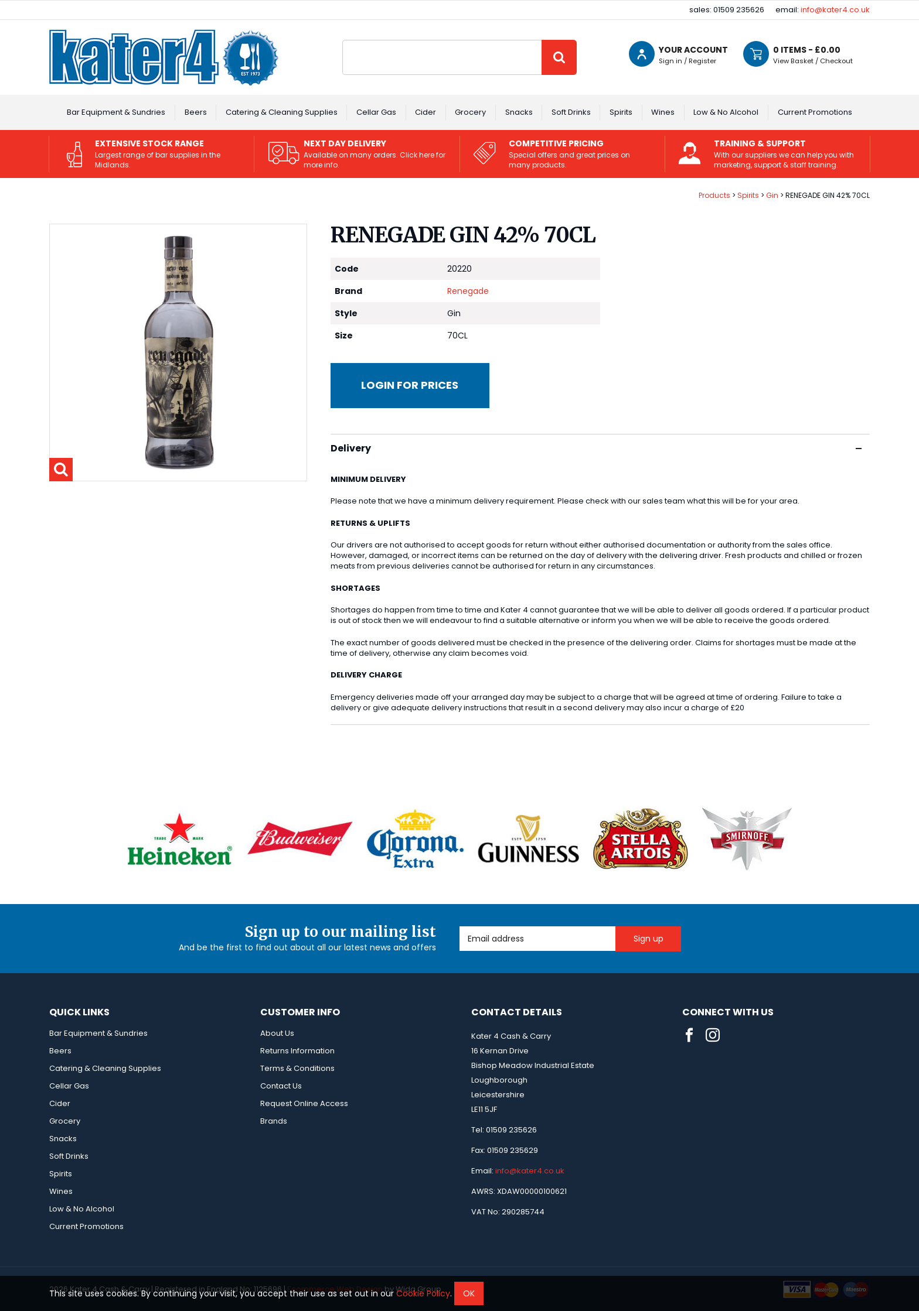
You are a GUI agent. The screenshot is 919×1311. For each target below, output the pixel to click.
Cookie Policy (423, 1293)
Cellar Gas (376, 112)
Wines (663, 112)
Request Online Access (304, 1103)
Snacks (519, 112)
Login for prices (409, 385)
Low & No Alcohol (725, 112)
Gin (772, 195)
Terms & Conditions (297, 1068)
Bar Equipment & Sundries (116, 112)
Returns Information (297, 1050)
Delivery (596, 448)
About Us (277, 1033)
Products (714, 195)
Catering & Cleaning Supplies (282, 112)
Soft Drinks (571, 112)
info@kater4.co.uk (835, 9)
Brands (273, 1121)
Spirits (621, 112)
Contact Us (281, 1085)
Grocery (470, 112)
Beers (196, 112)
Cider (425, 112)
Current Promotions (815, 112)
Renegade (468, 291)
